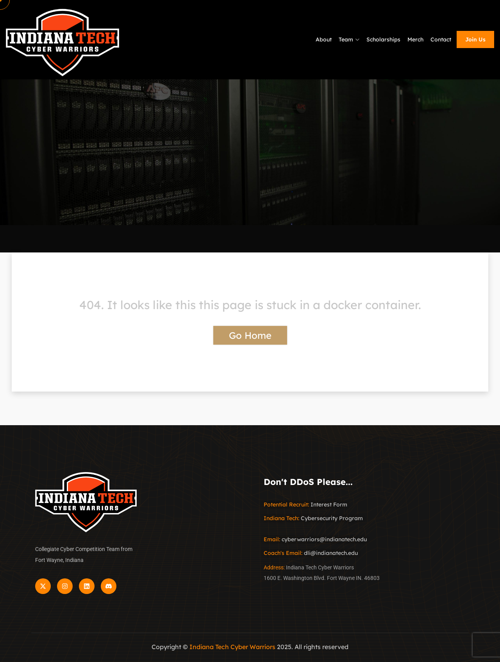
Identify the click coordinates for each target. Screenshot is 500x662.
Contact (440, 39)
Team (346, 39)
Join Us (475, 39)
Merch (415, 39)
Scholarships (383, 39)
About (324, 39)
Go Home (250, 335)
